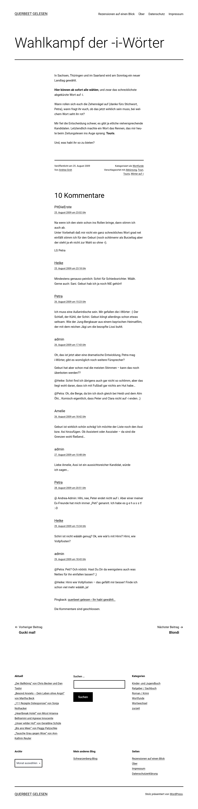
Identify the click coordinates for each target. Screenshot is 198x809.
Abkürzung (131, 169)
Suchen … (79, 676)
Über (142, 14)
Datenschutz (157, 14)
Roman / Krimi (140, 693)
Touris (126, 173)
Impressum (176, 14)
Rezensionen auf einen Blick (116, 14)
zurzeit (136, 708)
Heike (58, 263)
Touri (140, 169)
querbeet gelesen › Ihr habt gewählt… (91, 599)
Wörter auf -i (137, 173)
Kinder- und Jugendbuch (146, 683)
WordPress (176, 794)
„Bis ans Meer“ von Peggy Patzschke (36, 728)
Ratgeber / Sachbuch (144, 688)
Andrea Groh (65, 169)
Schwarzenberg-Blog (85, 758)
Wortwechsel (139, 703)
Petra (58, 296)
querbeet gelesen (31, 14)
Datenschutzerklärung (145, 773)
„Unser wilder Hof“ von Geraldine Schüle (38, 723)
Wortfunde (138, 166)
